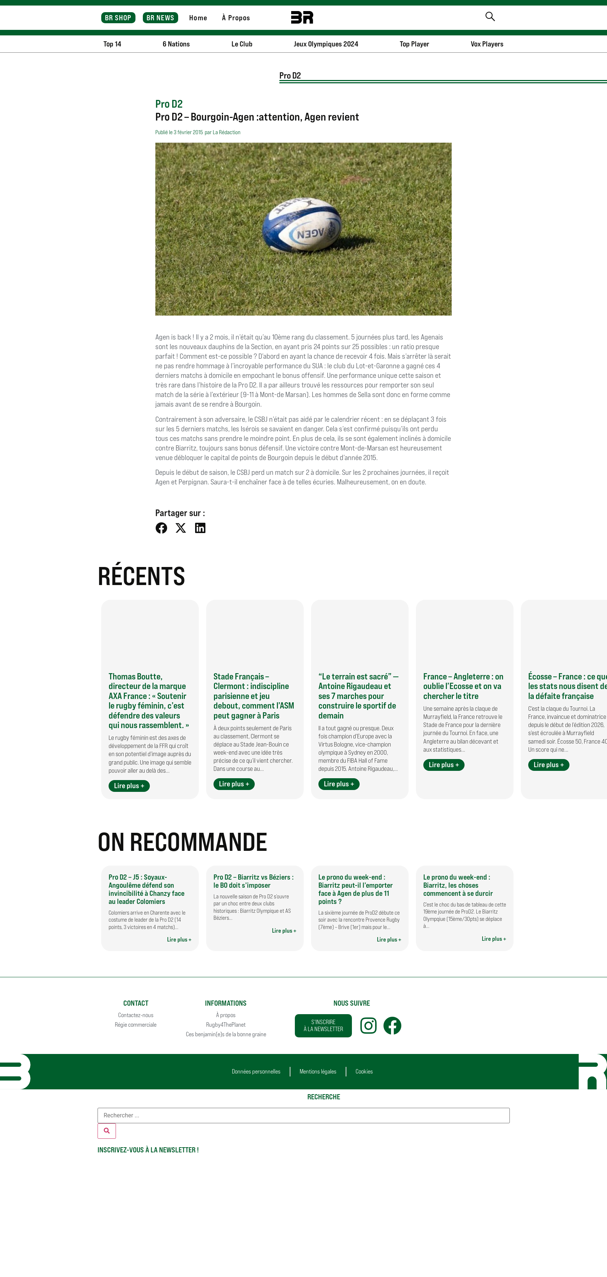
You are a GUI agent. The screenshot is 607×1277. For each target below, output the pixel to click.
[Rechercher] (107, 1131)
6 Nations (176, 43)
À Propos (236, 17)
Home (198, 17)
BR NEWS (160, 17)
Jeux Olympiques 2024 (326, 43)
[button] (161, 527)
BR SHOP (118, 17)
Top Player (414, 43)
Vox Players (487, 43)
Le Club (242, 43)
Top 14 (112, 43)
